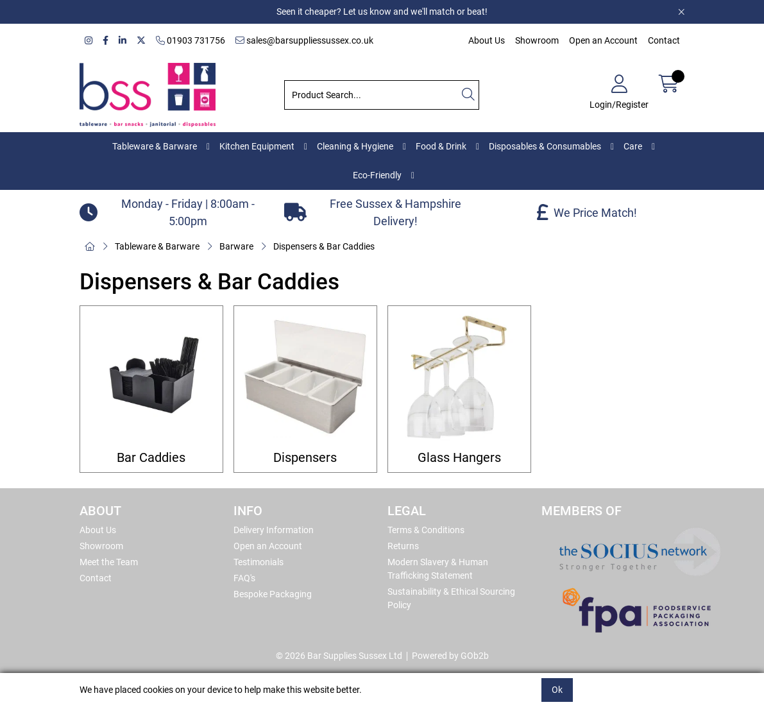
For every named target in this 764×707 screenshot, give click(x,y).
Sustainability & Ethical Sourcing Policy (451, 598)
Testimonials (258, 562)
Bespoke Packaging (272, 594)
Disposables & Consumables (545, 146)
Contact (664, 40)
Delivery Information (273, 530)
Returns (403, 546)
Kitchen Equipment (256, 146)
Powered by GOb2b (450, 656)
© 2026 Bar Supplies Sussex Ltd (339, 656)
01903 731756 (190, 40)
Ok (557, 690)
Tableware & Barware (154, 146)
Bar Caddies (151, 457)
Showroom (537, 40)
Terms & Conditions (425, 530)
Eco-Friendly (377, 175)
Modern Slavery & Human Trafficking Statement (437, 569)
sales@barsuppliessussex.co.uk (304, 40)
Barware (236, 246)
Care (633, 146)
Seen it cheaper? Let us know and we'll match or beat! (382, 11)
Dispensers (305, 457)
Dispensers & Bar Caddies (324, 246)
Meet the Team (109, 562)
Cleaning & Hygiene (355, 146)
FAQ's (244, 578)
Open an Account (603, 40)
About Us (486, 40)
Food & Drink (441, 146)
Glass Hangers (459, 457)
